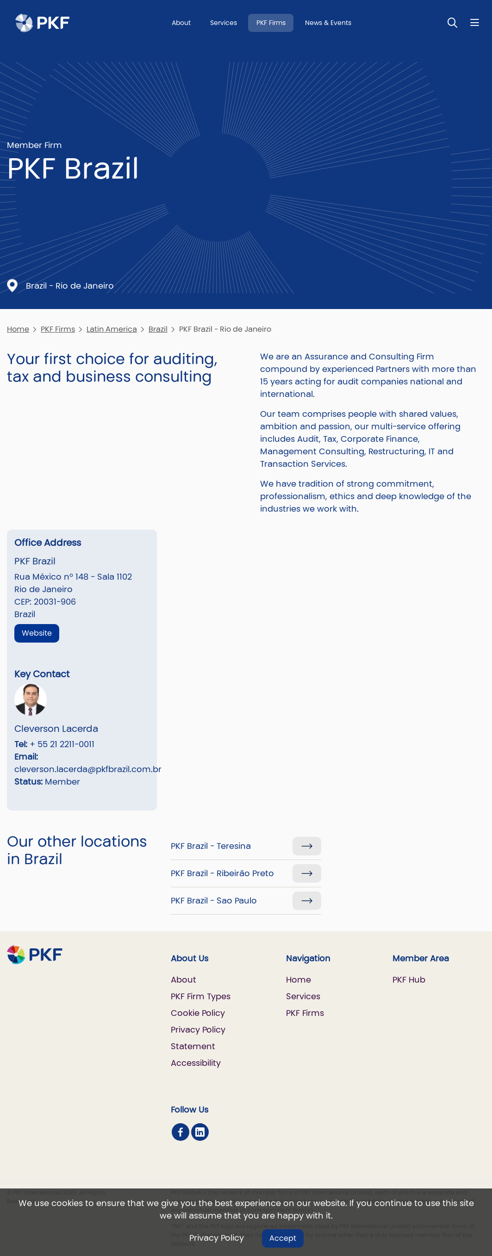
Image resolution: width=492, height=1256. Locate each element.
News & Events (328, 22)
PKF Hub (408, 979)
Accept (282, 1238)
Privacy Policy (216, 1238)
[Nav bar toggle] (474, 22)
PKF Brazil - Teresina (211, 846)
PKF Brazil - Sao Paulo (214, 900)
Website (37, 633)
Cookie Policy (198, 1013)
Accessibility (196, 1063)
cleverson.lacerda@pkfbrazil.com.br (88, 769)
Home (18, 329)
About (181, 22)
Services (223, 22)
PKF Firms (271, 22)
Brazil (158, 329)
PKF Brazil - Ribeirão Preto (222, 873)
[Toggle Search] (452, 22)
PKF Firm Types (200, 996)
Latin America (112, 329)
